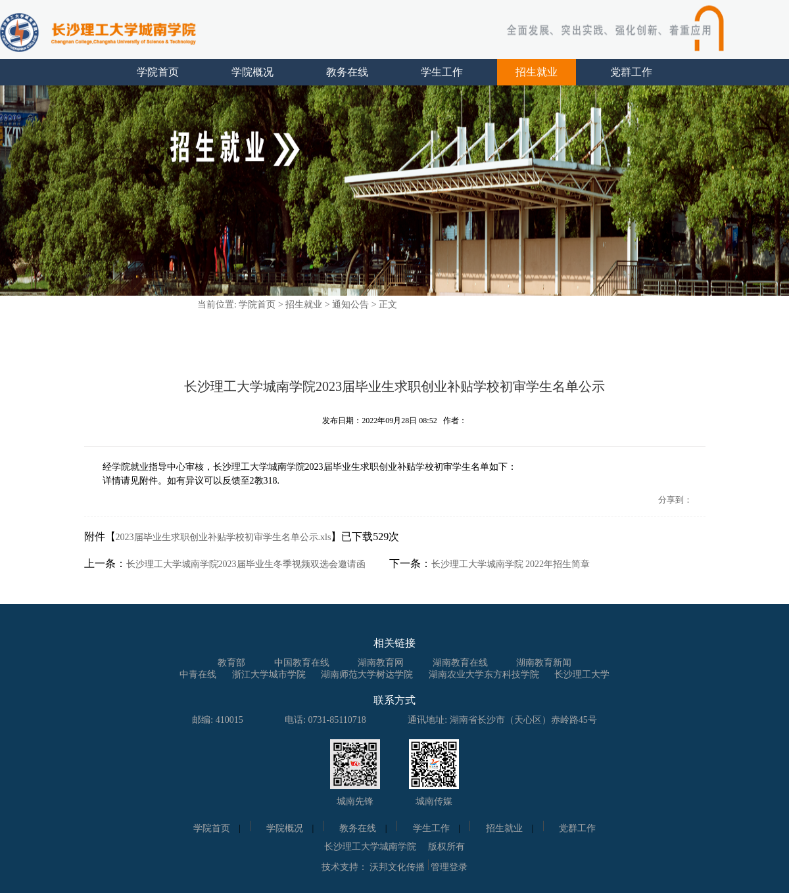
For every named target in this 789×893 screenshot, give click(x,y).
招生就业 (536, 72)
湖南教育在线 (460, 663)
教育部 (231, 663)
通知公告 (350, 304)
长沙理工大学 (582, 674)
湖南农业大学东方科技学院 (484, 674)
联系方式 (394, 700)
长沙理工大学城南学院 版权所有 (394, 847)
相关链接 (394, 643)
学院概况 (252, 72)
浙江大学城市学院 (269, 674)
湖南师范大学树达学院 (367, 674)
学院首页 (158, 72)
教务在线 (347, 72)
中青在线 (197, 674)
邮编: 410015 (217, 720)
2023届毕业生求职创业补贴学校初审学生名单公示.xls (223, 537)
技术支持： (345, 867)
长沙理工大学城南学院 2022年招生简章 (510, 564)
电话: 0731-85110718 (325, 720)
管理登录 (449, 867)
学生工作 (442, 72)
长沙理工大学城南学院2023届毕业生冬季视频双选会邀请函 (246, 564)
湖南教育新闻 (543, 663)
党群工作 (631, 72)
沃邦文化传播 (397, 867)
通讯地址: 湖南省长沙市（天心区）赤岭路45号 (502, 720)
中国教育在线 (301, 663)
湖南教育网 (381, 663)
